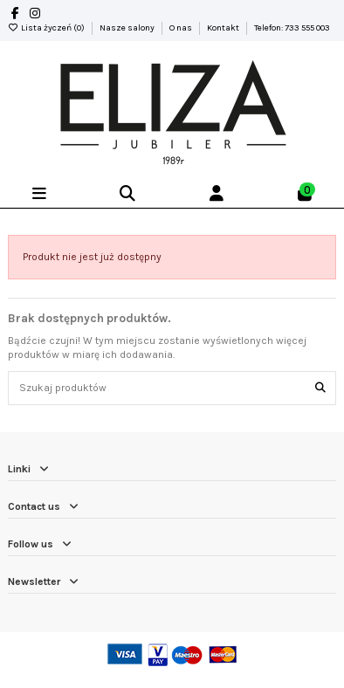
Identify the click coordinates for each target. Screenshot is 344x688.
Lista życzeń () (47, 28)
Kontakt (224, 28)
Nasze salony (128, 28)
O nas (181, 28)
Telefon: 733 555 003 (292, 28)
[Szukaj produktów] (320, 388)
